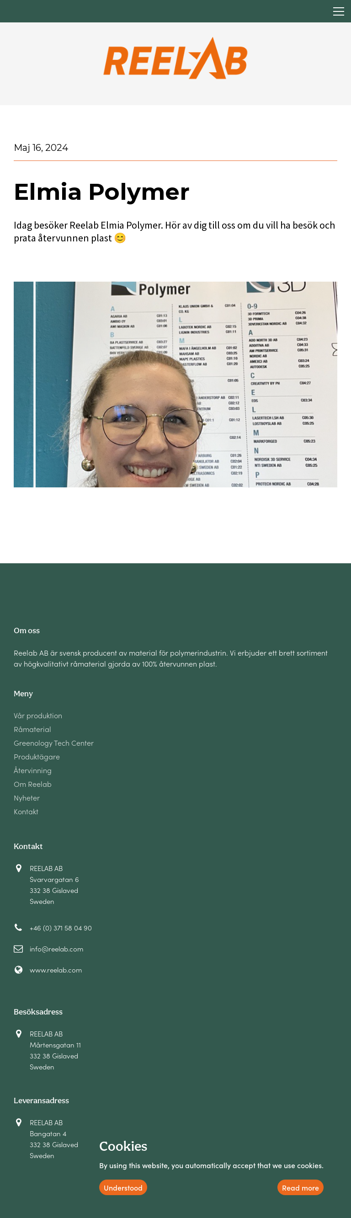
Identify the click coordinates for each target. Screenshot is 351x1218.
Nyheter (27, 798)
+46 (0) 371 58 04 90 (61, 927)
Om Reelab (33, 784)
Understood (123, 1187)
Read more (300, 1187)
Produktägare (37, 757)
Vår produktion (38, 715)
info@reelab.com (56, 948)
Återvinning (33, 770)
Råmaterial (32, 729)
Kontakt (26, 811)
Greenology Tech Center (54, 743)
